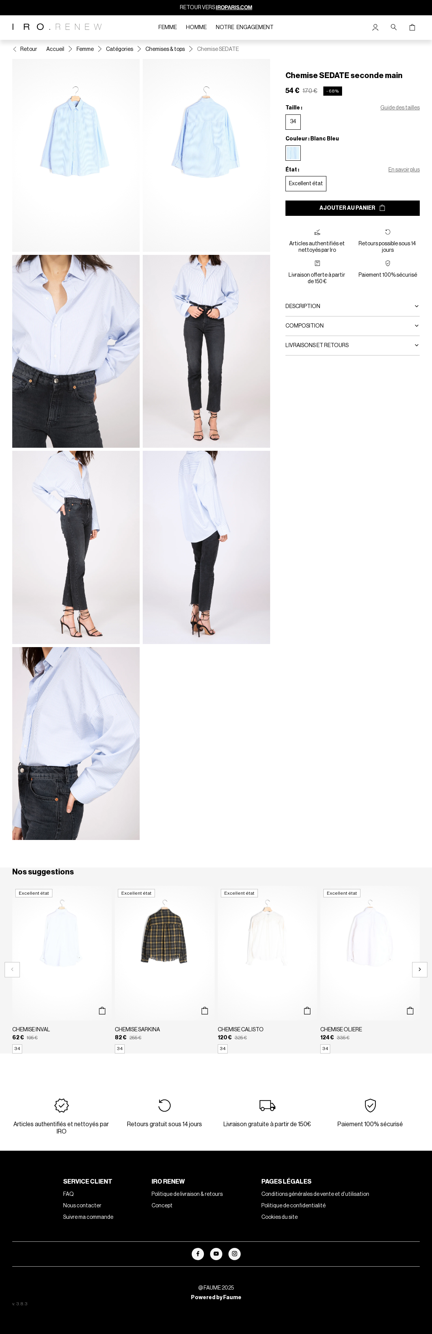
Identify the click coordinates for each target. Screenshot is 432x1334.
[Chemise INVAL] (62, 970)
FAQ (68, 1194)
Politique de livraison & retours (187, 1194)
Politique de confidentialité (293, 1205)
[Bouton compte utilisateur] (375, 27)
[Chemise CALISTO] (267, 970)
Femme (167, 27)
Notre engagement (245, 27)
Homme (196, 27)
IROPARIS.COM (234, 7)
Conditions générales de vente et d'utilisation (315, 1194)
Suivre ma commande (88, 1217)
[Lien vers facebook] (198, 1254)
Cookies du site (279, 1217)
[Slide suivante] (419, 969)
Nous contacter (82, 1205)
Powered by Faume (216, 1297)
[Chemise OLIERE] (370, 970)
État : (292, 170)
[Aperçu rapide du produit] (102, 1011)
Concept (162, 1205)
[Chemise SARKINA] (164, 970)
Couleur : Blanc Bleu (312, 139)
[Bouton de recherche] (393, 27)
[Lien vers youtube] (216, 1254)
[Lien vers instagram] (234, 1254)
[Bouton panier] (412, 27)
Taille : (293, 108)
